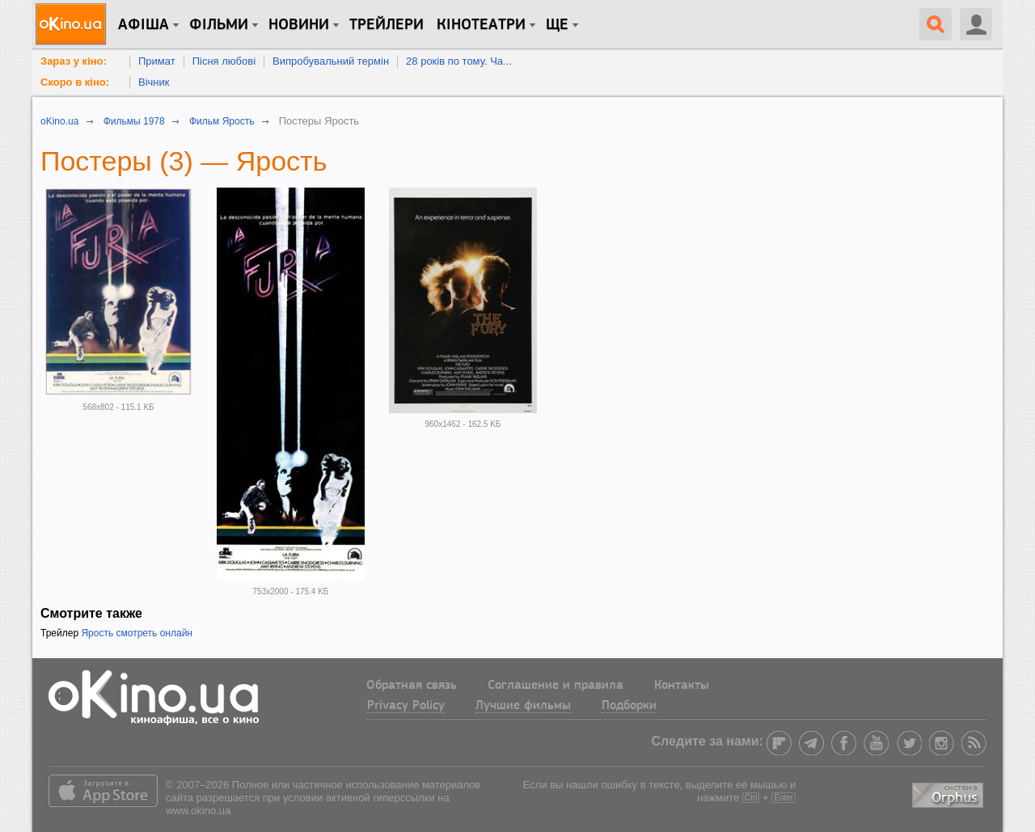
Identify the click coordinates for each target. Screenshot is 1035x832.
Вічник (153, 82)
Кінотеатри (481, 25)
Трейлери (386, 25)
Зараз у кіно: (73, 61)
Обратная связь (411, 685)
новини (298, 25)
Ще (557, 25)
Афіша (143, 25)
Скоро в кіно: (74, 82)
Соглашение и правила (555, 685)
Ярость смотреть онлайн (136, 633)
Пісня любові (224, 61)
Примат (156, 61)
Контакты (681, 685)
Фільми (218, 25)
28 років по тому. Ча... (459, 61)
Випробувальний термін (330, 61)
